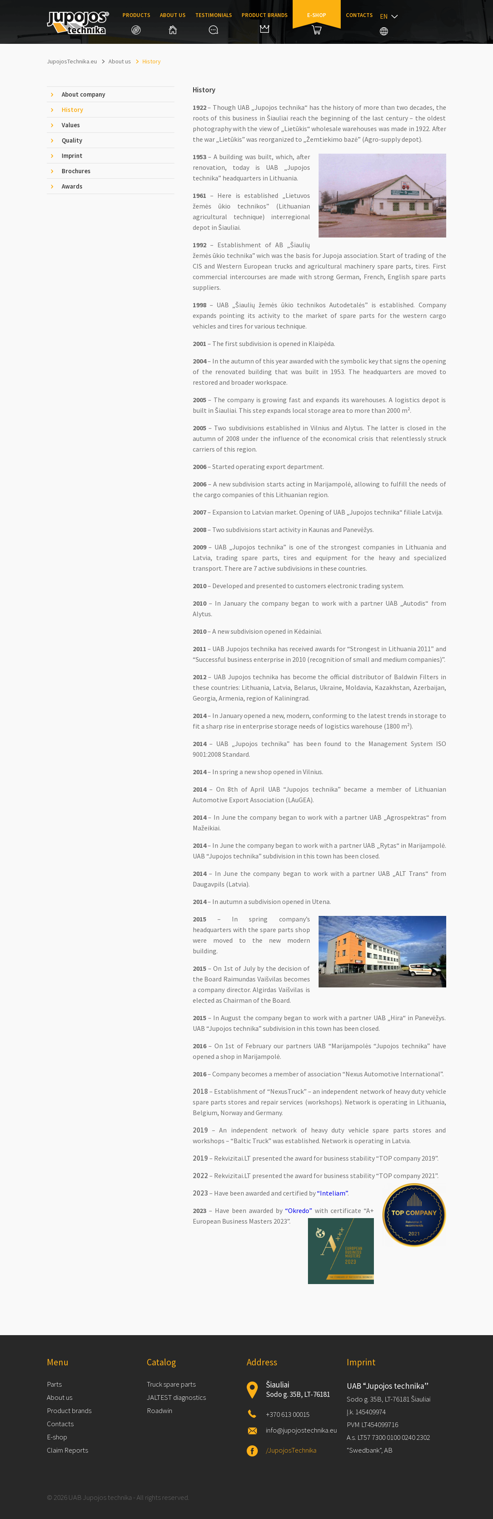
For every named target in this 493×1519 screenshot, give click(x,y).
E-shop (316, 22)
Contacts (359, 15)
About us (172, 22)
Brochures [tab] (76, 171)
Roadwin (159, 1410)
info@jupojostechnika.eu (301, 1430)
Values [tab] (71, 125)
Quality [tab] (72, 140)
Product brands (265, 22)
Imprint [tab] (72, 156)
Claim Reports (67, 1450)
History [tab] (72, 110)
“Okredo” (298, 1210)
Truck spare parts (171, 1384)
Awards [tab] (72, 186)
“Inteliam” (332, 1193)
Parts (54, 1384)
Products (136, 22)
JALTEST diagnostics (176, 1397)
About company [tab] (83, 94)
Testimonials (213, 22)
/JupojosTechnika (291, 1450)
